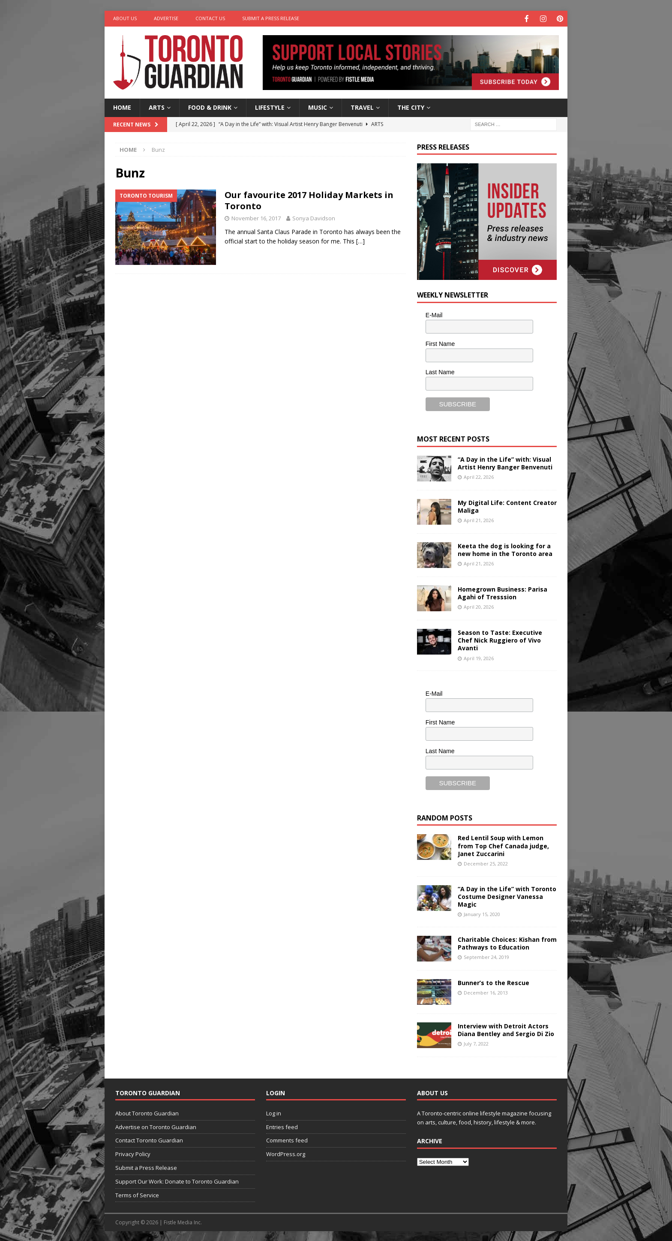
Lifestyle (270, 106)
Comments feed (287, 1139)
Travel (362, 106)
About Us (125, 18)
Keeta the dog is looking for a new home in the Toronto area (505, 549)
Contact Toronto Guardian (149, 1139)
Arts (157, 106)
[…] (360, 240)
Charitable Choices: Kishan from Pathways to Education (507, 942)
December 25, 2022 (486, 862)
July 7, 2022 (476, 1043)
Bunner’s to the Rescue (493, 982)
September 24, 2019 (486, 956)
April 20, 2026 (479, 606)
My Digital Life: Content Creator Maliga (507, 506)
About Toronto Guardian (147, 1112)
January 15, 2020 (482, 913)
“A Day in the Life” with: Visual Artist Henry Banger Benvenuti (505, 462)
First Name (440, 343)
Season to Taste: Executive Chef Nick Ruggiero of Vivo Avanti (500, 639)
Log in (273, 1112)
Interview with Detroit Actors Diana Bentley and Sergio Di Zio (506, 1029)
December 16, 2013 (486, 992)
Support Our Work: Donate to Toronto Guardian (177, 1180)
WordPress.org (285, 1153)
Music (317, 106)
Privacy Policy (132, 1153)
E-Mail (434, 314)
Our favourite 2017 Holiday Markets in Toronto (309, 199)
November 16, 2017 (256, 217)
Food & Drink (209, 106)
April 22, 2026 (479, 476)
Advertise (166, 18)
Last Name (440, 371)
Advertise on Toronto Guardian (155, 1126)
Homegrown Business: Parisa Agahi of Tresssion (502, 592)
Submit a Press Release (270, 18)
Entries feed (282, 1126)
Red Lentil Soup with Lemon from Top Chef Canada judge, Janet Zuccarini (503, 844)
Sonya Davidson (313, 217)
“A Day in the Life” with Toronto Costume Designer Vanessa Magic (507, 895)
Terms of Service (137, 1194)
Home (122, 106)
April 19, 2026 (479, 657)
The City (410, 106)
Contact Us (210, 18)
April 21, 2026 (479, 519)
